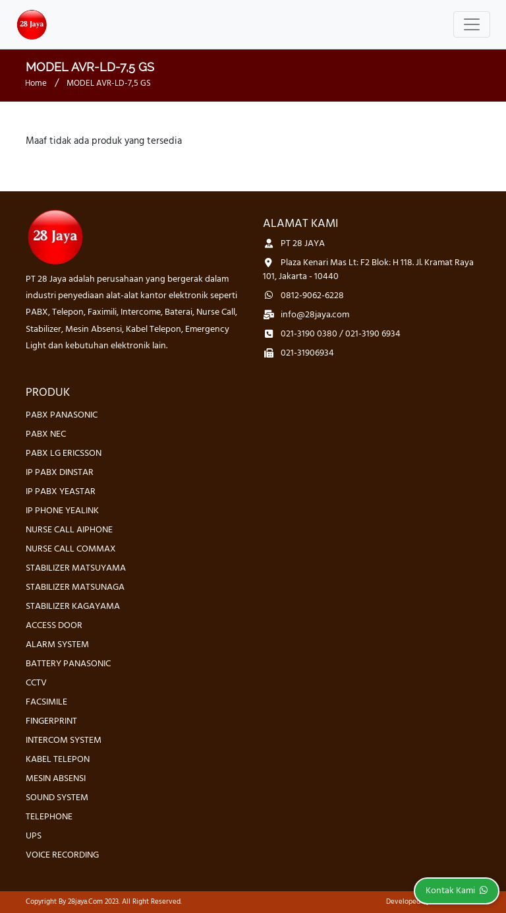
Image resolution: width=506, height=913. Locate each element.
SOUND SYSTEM (57, 797)
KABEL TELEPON (58, 759)
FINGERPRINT (51, 721)
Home (36, 83)
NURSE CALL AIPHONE (69, 530)
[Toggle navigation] (471, 24)
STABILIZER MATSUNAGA (75, 587)
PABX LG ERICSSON (63, 453)
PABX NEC (46, 434)
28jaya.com (85, 902)
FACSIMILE (46, 702)
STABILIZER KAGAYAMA (73, 606)
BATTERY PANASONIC (68, 664)
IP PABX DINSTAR (60, 472)
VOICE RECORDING (62, 855)
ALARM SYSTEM (57, 644)
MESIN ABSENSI (56, 778)
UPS (34, 836)
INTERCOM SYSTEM (63, 740)
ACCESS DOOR (54, 625)
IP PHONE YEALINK (62, 511)
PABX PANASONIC (62, 415)
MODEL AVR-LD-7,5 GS (109, 83)
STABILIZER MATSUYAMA (76, 568)
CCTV (36, 683)
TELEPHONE (49, 817)
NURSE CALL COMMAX (71, 549)
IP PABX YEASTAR (61, 491)
